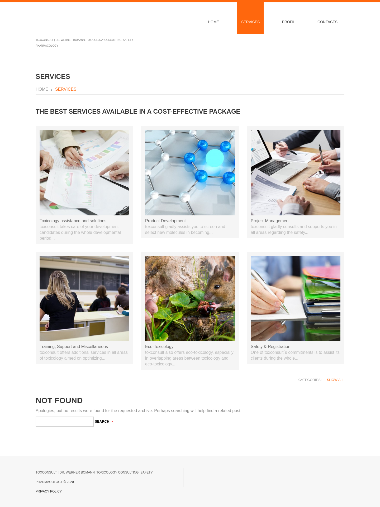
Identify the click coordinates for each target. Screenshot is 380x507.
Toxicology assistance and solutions (73, 221)
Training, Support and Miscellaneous (74, 346)
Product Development (165, 221)
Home (213, 22)
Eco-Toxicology (159, 346)
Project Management (270, 221)
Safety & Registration (270, 346)
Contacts (327, 22)
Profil (288, 22)
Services (250, 22)
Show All (335, 380)
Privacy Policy (49, 491)
